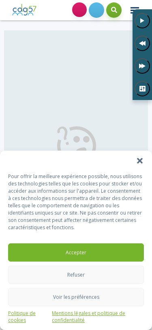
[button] (140, 161)
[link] (24, 10)
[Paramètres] (142, 88)
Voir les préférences (76, 297)
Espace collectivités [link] (79, 9)
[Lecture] (142, 20)
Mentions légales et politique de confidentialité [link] (88, 317)
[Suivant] (142, 66)
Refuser (76, 274)
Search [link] (114, 10)
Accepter (76, 252)
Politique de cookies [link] (22, 317)
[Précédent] (142, 43)
